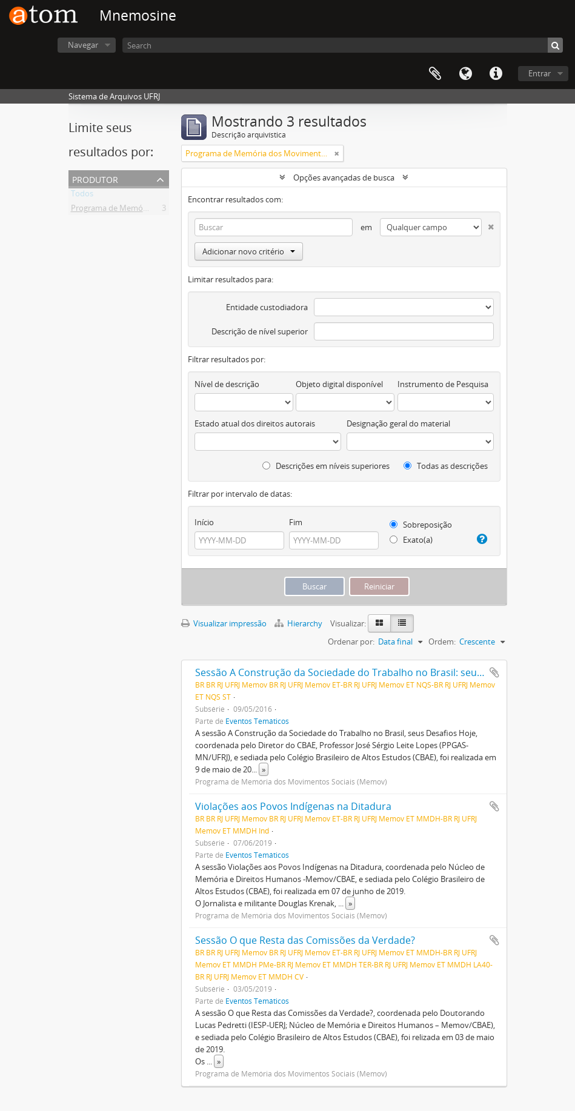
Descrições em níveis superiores (326, 465)
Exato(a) (411, 539)
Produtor (95, 178)
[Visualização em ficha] (379, 623)
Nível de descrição (226, 384)
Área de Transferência (435, 74)
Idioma (465, 74)
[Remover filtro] (336, 153)
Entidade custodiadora (267, 307)
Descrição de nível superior (259, 331)
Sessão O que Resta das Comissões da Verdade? (305, 940)
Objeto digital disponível (339, 384)
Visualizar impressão (224, 623)
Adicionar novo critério (248, 251)
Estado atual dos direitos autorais (254, 423)
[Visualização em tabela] (402, 623)
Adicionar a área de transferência (494, 672)
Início (204, 522)
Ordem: (442, 641)
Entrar (539, 73)
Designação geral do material (398, 423)
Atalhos (495, 74)
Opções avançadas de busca (343, 177)
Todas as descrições (446, 465)
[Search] (342, 45)
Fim (295, 522)
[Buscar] (555, 45)
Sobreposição (421, 524)
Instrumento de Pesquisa (442, 384)
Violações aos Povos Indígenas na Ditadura (293, 806)
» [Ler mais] (263, 769)
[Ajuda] (481, 539)
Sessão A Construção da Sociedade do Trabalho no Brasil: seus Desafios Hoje (371, 672)
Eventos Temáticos (257, 721)
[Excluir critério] (488, 224)
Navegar (83, 44)
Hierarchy (299, 623)
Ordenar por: (351, 641)
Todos (82, 195)
